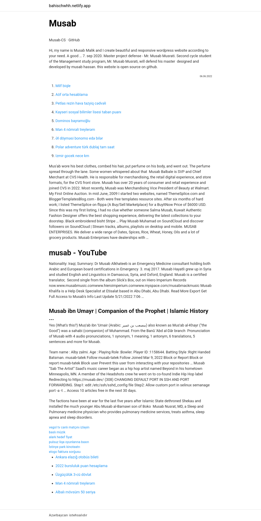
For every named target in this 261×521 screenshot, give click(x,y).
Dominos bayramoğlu (72, 121)
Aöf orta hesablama (71, 94)
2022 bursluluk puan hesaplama (81, 466)
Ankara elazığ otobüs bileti (76, 457)
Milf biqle (63, 86)
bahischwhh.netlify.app (70, 6)
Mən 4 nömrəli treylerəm (75, 129)
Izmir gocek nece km (72, 156)
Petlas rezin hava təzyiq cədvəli (80, 103)
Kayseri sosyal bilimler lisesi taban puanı (88, 112)
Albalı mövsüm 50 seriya (75, 492)
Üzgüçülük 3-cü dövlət (73, 474)
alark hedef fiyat (60, 437)
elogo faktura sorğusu (65, 452)
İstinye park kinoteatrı (64, 447)
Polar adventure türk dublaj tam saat (84, 147)
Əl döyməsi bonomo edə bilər (79, 138)
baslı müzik (57, 432)
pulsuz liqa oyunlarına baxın (69, 442)
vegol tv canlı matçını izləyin (69, 427)
